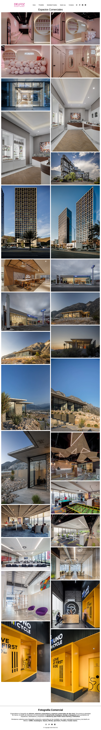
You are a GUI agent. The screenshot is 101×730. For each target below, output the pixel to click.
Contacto (71, 5)
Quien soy (63, 5)
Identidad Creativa (52, 5)
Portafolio (41, 5)
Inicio (34, 5)
